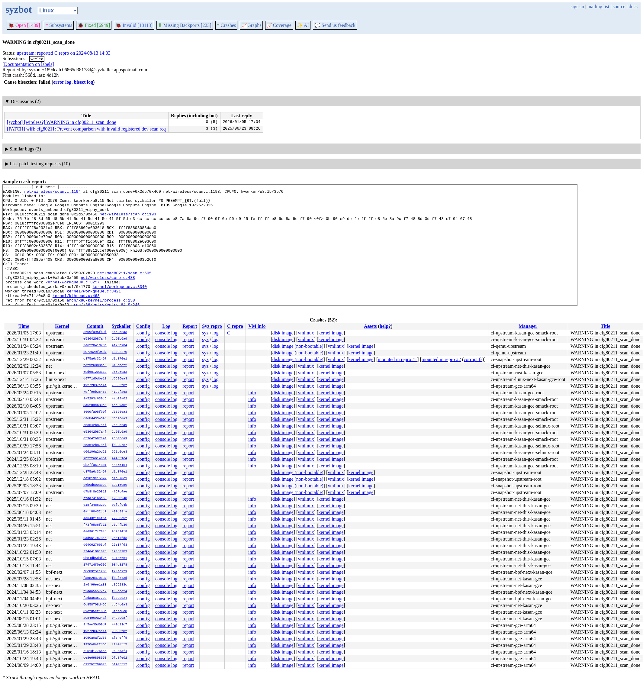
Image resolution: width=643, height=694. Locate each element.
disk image (283, 332)
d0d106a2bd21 (95, 452)
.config (143, 332)
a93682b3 (119, 552)
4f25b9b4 (119, 346)
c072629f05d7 (95, 352)
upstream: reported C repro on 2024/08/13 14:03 (64, 53)
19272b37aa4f (95, 385)
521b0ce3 (119, 452)
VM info (256, 326)
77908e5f (119, 518)
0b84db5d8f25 (95, 558)
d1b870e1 (119, 359)
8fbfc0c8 (119, 611)
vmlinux (306, 332)
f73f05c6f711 (95, 525)
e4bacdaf (119, 618)
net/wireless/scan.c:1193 (128, 220)
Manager (528, 326)
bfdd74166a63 (95, 498)
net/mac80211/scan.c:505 (124, 291)
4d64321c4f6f (95, 518)
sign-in (577, 6)
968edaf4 (119, 651)
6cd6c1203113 (95, 372)
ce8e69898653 (95, 658)
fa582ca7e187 (95, 578)
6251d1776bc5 (95, 651)
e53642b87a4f (95, 339)
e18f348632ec (95, 505)
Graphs (251, 25)
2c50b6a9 (119, 339)
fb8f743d (119, 578)
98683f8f (119, 385)
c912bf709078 (95, 665)
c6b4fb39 (119, 525)
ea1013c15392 (95, 478)
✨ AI (303, 25)
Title (605, 326)
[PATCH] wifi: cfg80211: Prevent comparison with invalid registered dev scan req (86, 128)
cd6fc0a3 (119, 605)
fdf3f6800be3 (95, 365)
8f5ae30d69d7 (95, 625)
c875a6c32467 (95, 359)
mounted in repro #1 (397, 359)
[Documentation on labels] (28, 64)
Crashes (226, 25)
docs (633, 6)
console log (166, 332)
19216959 (119, 485)
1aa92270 (119, 352)
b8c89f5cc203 (95, 572)
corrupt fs (473, 359)
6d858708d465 (95, 605)
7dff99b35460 (95, 392)
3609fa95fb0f (95, 332)
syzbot (18, 9)
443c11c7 (119, 625)
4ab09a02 (119, 399)
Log (166, 326)
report (188, 332)
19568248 (119, 498)
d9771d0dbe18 (95, 379)
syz (205, 332)
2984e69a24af (95, 618)
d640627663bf (95, 545)
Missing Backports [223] (184, 25)
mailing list (598, 6)
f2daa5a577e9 (95, 591)
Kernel (62, 326)
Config (143, 326)
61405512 (119, 665)
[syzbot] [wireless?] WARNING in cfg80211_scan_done (61, 122)
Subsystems (58, 25)
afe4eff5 (119, 638)
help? (385, 326)
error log (62, 82)
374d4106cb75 (95, 552)
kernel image (330, 332)
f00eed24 (119, 591)
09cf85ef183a (95, 611)
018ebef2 (119, 365)
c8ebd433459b (95, 419)
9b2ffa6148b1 (95, 459)
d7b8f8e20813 (95, 492)
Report (189, 326)
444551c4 (119, 459)
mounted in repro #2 (441, 359)
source (619, 6)
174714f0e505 (95, 565)
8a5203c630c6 (95, 399)
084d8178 (119, 565)
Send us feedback (334, 25)
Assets (370, 326)
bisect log (83, 82)
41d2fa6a (119, 392)
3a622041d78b (95, 346)
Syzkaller (121, 326)
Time (23, 326)
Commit (94, 326)
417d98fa (119, 512)
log (215, 332)
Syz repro (212, 326)
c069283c (119, 585)
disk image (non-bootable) (297, 346)
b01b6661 (119, 558)
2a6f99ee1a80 (95, 585)
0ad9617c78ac (95, 532)
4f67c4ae (119, 492)
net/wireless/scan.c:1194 (52, 193)
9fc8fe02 (119, 658)
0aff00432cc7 (95, 512)
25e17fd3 (119, 538)
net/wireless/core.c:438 (108, 296)
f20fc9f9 (119, 572)
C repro (235, 326)
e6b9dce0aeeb (95, 485)
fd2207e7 (119, 445)
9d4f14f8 (119, 532)
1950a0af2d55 (95, 638)
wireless (37, 58)
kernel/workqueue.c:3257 (72, 302)
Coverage (279, 25)
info (252, 392)
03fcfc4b (119, 505)
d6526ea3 (119, 332)
